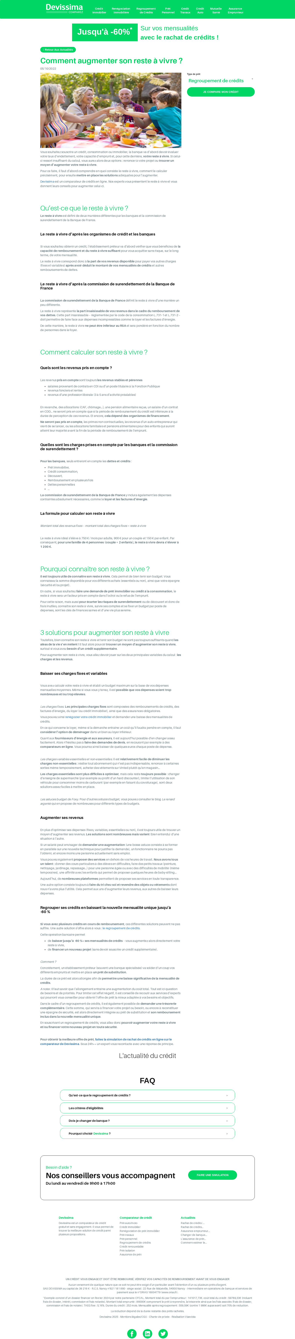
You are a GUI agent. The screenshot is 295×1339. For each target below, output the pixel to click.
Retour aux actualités (58, 49)
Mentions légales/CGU (133, 1314)
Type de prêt (193, 74)
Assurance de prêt (130, 1252)
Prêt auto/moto (128, 1222)
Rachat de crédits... (192, 1226)
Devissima (47, 181)
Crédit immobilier (130, 1226)
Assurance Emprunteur (235, 10)
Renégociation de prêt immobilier (140, 1229)
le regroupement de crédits (121, 928)
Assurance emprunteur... (195, 1229)
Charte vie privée (159, 1314)
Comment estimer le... (194, 1241)
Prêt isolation (127, 1248)
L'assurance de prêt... (193, 1237)
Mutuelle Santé (216, 10)
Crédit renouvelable (132, 1244)
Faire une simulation (213, 1174)
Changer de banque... (194, 1233)
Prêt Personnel (168, 10)
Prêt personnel (128, 1237)
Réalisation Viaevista (183, 1314)
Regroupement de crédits (135, 1241)
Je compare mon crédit (221, 91)
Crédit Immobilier (99, 10)
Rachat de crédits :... (193, 1222)
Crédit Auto (200, 10)
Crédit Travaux (185, 10)
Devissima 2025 (109, 1314)
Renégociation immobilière (121, 10)
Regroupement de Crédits (146, 10)
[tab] (147, 1094)
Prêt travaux (127, 1233)
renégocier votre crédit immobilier (88, 717)
